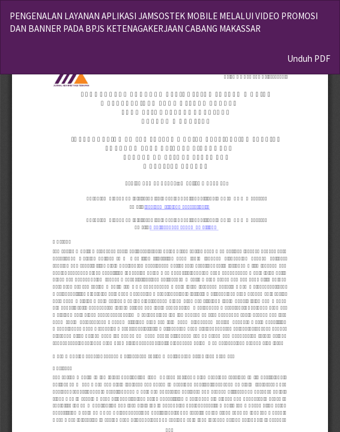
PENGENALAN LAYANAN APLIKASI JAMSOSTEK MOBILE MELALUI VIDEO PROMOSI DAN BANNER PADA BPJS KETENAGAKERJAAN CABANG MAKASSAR (164, 22)
